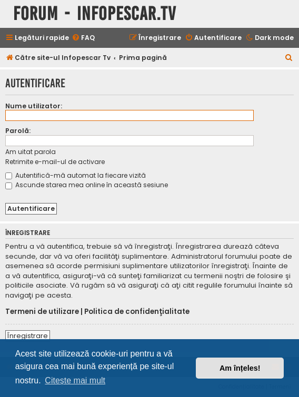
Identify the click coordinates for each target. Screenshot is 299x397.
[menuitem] (83, 38)
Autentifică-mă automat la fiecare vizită (75, 175)
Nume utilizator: (33, 105)
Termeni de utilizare (42, 312)
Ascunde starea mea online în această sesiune (86, 184)
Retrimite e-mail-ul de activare (55, 162)
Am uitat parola (30, 152)
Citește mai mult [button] (75, 380)
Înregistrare (27, 336)
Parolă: (18, 130)
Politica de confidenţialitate (137, 312)
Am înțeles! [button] (240, 368)
